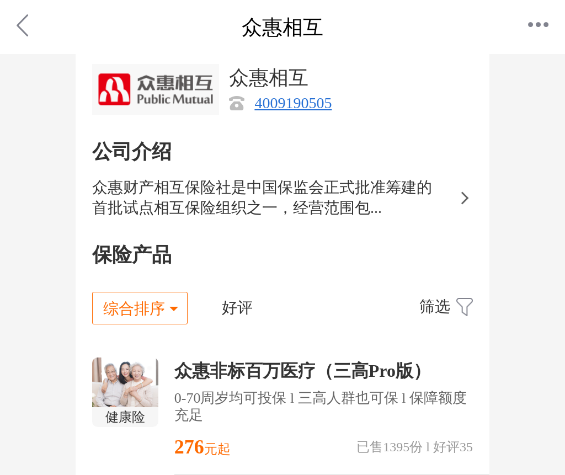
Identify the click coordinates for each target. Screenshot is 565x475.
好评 (237, 307)
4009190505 (293, 102)
